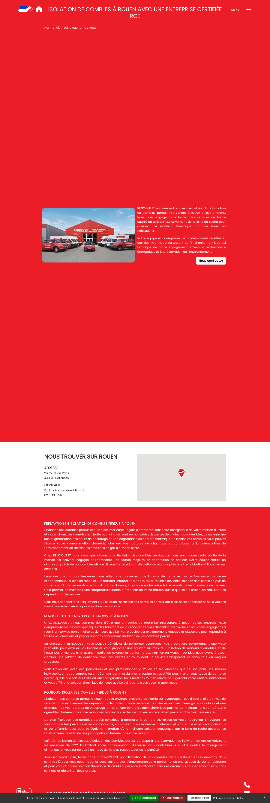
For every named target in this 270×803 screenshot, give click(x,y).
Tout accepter (144, 798)
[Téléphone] (247, 784)
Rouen (93, 27)
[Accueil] (25, 9)
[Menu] (246, 9)
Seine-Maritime (75, 27)
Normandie (52, 27)
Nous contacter (211, 261)
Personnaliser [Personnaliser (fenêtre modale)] (199, 798)
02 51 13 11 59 (53, 495)
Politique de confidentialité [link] (228, 797)
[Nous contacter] (24, 792)
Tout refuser (173, 798)
